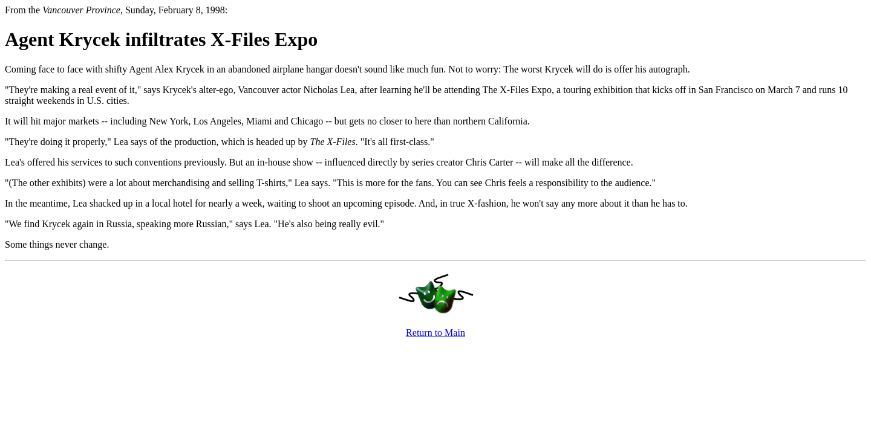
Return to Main (435, 332)
